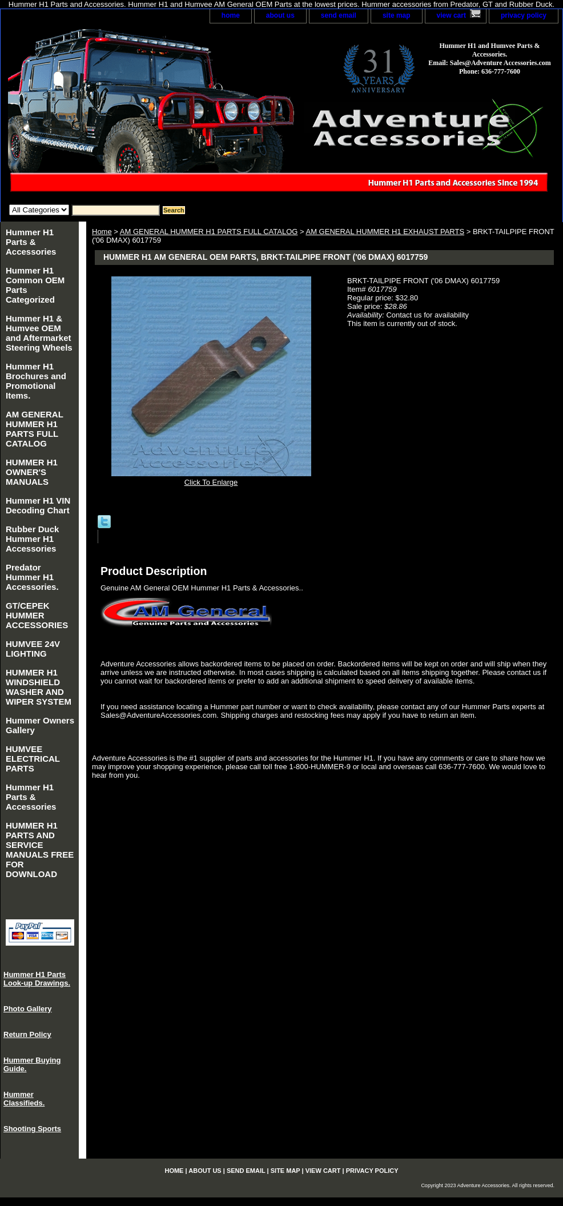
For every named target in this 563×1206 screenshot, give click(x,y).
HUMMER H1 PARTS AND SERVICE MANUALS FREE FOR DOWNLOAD (40, 850)
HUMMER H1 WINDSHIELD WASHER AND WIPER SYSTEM (38, 687)
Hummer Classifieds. (24, 1098)
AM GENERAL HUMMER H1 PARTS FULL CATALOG (209, 231)
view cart (451, 15)
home (231, 15)
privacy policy (523, 15)
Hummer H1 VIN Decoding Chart (38, 505)
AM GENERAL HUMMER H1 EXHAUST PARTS (384, 231)
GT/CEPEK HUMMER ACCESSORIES (37, 615)
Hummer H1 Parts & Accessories (31, 241)
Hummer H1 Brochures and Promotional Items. (36, 380)
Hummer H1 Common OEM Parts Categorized (35, 285)
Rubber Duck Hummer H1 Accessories (32, 538)
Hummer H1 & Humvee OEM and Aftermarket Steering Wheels (39, 332)
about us (280, 15)
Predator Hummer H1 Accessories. (32, 577)
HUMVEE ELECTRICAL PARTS (33, 758)
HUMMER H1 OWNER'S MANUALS (32, 472)
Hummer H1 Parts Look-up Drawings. (36, 978)
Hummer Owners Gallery (40, 725)
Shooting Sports (32, 1128)
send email (338, 15)
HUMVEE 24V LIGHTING (33, 648)
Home (102, 231)
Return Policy (27, 1034)
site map (397, 15)
